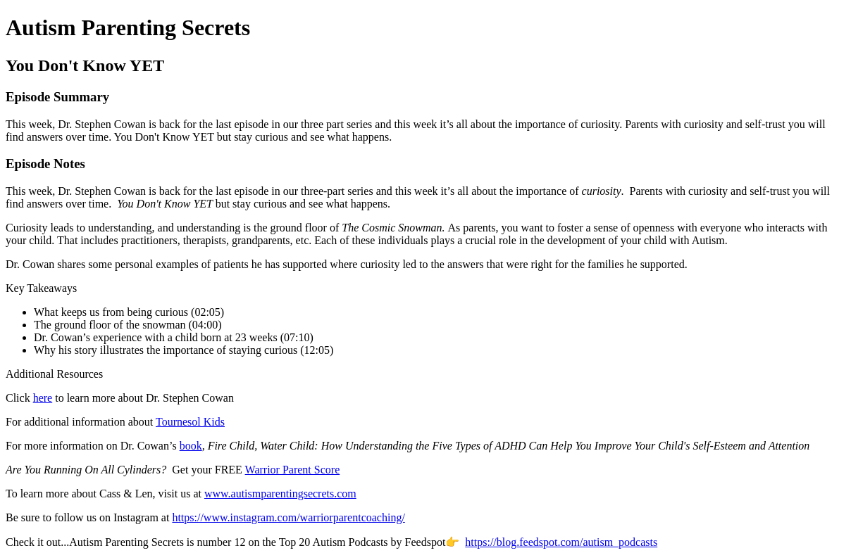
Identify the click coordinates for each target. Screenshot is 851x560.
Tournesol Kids (190, 422)
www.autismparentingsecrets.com (280, 493)
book (191, 446)
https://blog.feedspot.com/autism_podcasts (561, 542)
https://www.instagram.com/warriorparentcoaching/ (288, 517)
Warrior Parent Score (292, 470)
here (43, 398)
